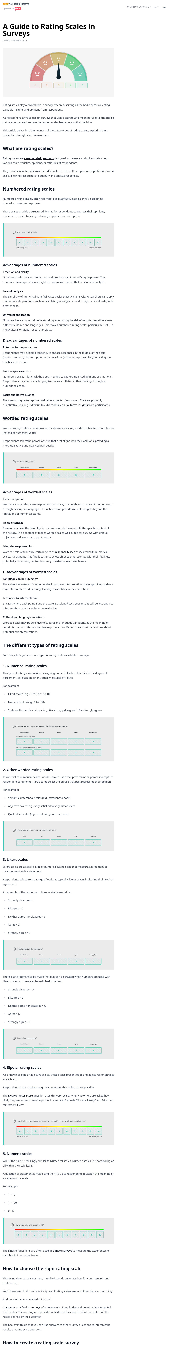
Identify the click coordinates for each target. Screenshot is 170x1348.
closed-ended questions (39, 158)
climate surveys (62, 1250)
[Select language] (156, 7)
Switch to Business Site (139, 6)
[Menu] (164, 6)
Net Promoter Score (20, 1095)
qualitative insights (76, 405)
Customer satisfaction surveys (21, 1307)
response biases (65, 552)
